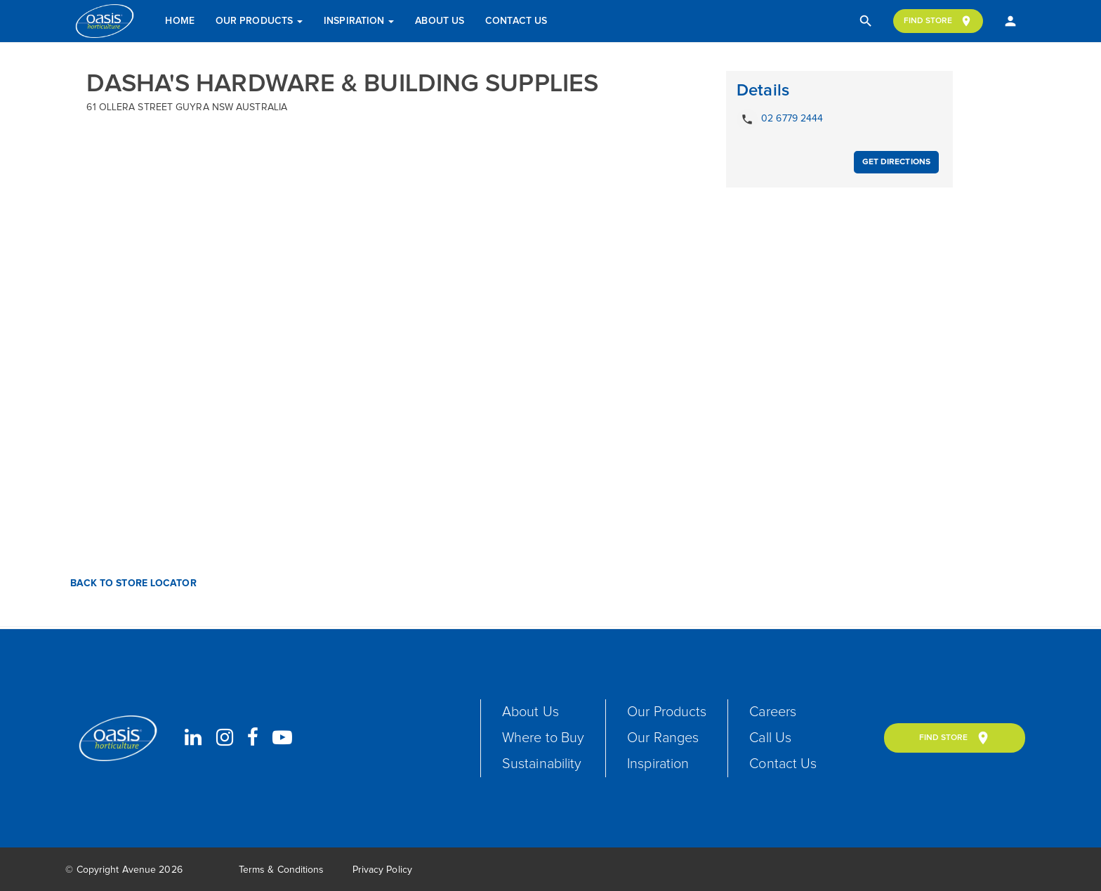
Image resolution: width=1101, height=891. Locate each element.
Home (179, 21)
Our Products (259, 21)
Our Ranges (663, 738)
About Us (439, 21)
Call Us (770, 738)
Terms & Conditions (281, 870)
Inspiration (359, 21)
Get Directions (896, 162)
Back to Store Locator (131, 583)
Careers (772, 712)
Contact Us (516, 21)
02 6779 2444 (780, 119)
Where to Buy (543, 738)
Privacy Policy (382, 870)
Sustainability (541, 764)
